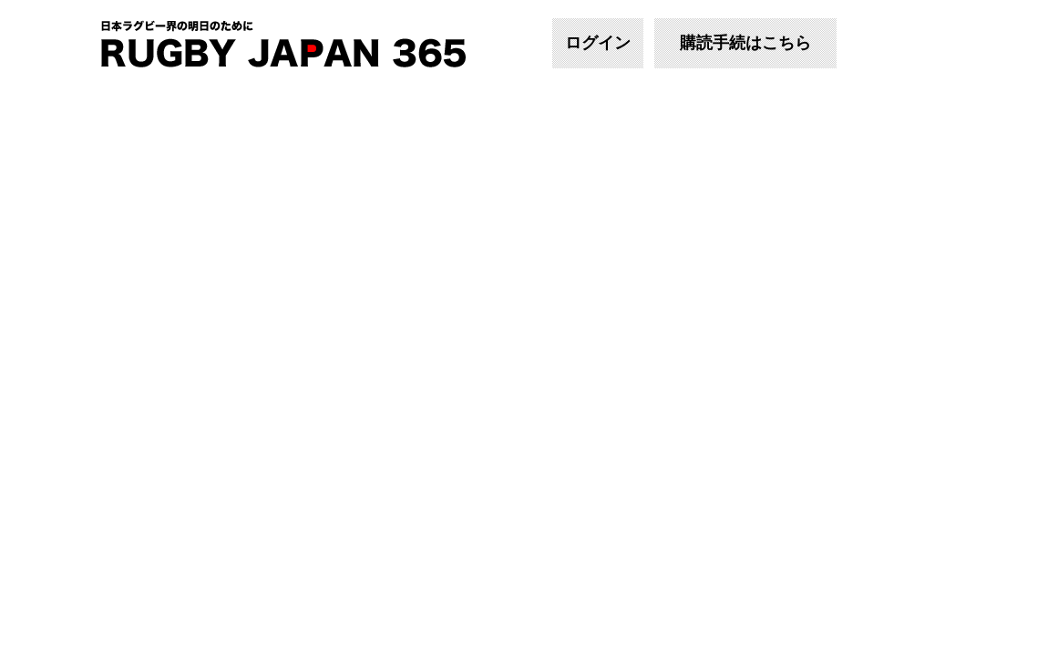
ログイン (598, 43)
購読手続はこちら (745, 43)
